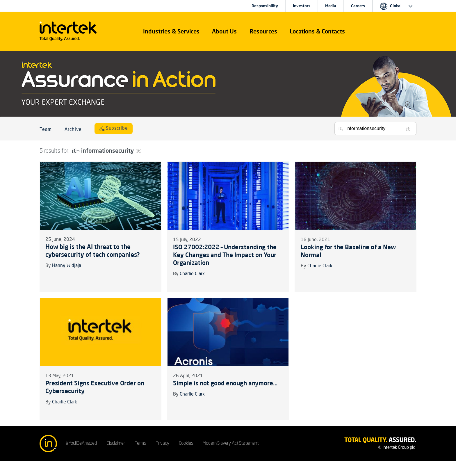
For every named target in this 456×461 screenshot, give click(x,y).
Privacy (162, 443)
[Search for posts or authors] (379, 128)
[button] (171, 31)
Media (330, 5)
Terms (140, 443)
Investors (301, 5)
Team (46, 129)
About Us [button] (224, 31)
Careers (358, 5)
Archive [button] (73, 129)
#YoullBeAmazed (81, 443)
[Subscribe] (114, 128)
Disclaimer (115, 443)
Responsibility (265, 5)
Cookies (186, 443)
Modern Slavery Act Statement (230, 443)
